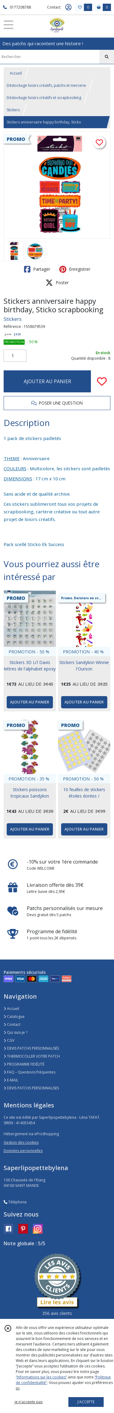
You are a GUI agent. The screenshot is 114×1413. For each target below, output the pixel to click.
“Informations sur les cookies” (41, 1377)
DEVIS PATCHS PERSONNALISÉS (31, 1048)
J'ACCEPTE (86, 1401)
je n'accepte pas (29, 1401)
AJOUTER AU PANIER (47, 381)
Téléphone (15, 1202)
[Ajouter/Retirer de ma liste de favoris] (102, 381)
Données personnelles (23, 1150)
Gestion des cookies (21, 1142)
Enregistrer (74, 269)
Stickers (13, 109)
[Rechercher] (106, 57)
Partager (37, 269)
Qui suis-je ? (15, 1032)
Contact (53, 7)
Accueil (16, 73)
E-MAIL (11, 1080)
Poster (57, 282)
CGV (9, 1040)
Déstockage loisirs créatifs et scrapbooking (44, 97)
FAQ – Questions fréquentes (29, 1072)
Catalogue (14, 1016)
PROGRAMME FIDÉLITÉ (24, 1064)
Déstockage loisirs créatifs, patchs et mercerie (46, 85)
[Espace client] (68, 7)
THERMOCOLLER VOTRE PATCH (32, 1056)
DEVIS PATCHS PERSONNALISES (31, 1088)
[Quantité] (15, 356)
